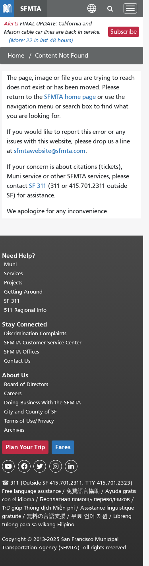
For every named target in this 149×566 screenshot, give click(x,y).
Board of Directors (26, 384)
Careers (12, 393)
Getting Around (23, 291)
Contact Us (17, 360)
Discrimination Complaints (35, 333)
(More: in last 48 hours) (41, 40)
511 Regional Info (25, 310)
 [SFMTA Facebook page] (24, 466)
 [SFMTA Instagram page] (55, 466)
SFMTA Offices (21, 351)
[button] (91, 8)
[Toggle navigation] (130, 8)
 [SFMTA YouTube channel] (8, 466)
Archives (14, 430)
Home (16, 55)
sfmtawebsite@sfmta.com (49, 151)
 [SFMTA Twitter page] (40, 466)
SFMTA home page (70, 96)
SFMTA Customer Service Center (42, 342)
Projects (13, 282)
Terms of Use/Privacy (29, 420)
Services (13, 273)
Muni (10, 264)
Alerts (11, 23)
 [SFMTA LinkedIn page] (71, 466)
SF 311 (37, 185)
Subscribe (123, 31)
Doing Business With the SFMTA (42, 402)
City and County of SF (30, 411)
